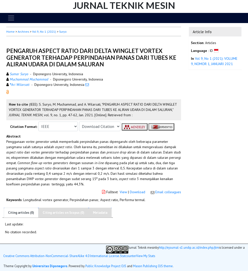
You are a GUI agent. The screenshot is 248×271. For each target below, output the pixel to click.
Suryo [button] (63, 31)
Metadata (100, 212)
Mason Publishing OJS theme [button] (153, 266)
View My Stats (145, 256)
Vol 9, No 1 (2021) (44, 31)
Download (137, 192)
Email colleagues (168, 192)
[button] (7, 91)
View (123, 192)
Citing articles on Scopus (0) (63, 212)
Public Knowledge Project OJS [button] (105, 266)
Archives (23, 31)
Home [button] (10, 31)
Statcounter (128, 256)
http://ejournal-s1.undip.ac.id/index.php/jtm (189, 247)
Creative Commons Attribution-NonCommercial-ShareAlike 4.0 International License (61, 256)
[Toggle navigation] (11, 18)
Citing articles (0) (21, 212)
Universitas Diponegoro (49, 266)
